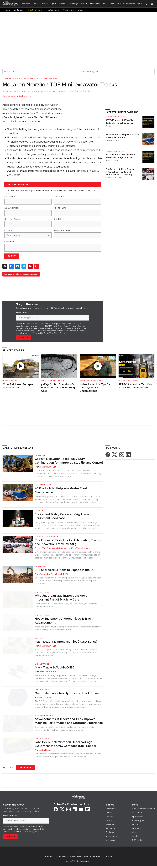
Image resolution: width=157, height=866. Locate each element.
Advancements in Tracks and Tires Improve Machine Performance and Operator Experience (69, 721)
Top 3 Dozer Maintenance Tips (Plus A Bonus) (66, 641)
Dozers (38, 638)
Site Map (108, 857)
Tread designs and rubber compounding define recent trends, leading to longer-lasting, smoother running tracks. (68, 628)
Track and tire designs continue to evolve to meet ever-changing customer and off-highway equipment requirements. (65, 728)
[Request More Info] (52, 184)
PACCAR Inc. (46, 697)
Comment (9, 242)
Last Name (60, 197)
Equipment (8, 78)
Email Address (11, 208)
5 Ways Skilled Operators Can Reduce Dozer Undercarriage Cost (58, 387)
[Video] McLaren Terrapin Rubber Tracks (17, 386)
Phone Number (61, 208)
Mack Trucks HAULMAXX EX (54, 667)
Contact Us (50, 857)
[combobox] (39, 71)
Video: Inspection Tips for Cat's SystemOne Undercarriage (95, 387)
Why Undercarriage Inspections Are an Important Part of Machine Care (62, 597)
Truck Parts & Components (48, 537)
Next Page (25, 767)
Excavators (40, 455)
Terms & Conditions (92, 857)
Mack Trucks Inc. (48, 672)
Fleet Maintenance (27, 78)
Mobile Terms (43, 333)
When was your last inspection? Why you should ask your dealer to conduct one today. (66, 605)
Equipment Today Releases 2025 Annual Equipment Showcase (62, 516)
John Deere (45, 750)
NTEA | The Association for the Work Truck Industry (65, 548)
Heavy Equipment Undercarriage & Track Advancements (64, 620)
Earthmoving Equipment (52, 381)
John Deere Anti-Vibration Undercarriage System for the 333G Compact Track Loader (65, 744)
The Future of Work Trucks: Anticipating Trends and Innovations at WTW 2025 (119, 172)
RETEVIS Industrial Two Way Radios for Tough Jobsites (120, 121)
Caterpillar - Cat (48, 467)
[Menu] (152, 3)
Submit (12, 256)
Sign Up (23, 338)
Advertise (62, 857)
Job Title (58, 219)
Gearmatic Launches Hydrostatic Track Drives (67, 693)
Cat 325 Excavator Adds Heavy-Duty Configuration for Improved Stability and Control (69, 460)
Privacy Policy (59, 333)
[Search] (145, 3)
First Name (10, 197)
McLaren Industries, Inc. (19, 96)
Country (8, 230)
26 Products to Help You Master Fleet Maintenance (122, 136)
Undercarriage (49, 78)
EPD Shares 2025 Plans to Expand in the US (64, 570)
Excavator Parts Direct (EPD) (54, 574)
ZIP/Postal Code (62, 230)
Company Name (12, 219)
